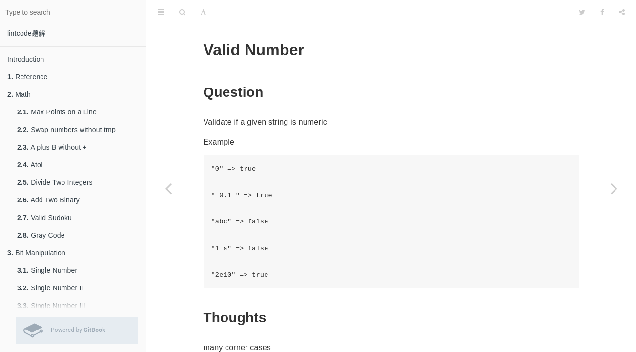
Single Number (47, 270)
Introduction (25, 59)
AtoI (30, 165)
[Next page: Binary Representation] (614, 188)
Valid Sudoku (44, 217)
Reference (27, 77)
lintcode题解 (26, 33)
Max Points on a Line (57, 112)
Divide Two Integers (55, 182)
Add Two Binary (48, 200)
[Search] (182, 12)
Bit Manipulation (36, 253)
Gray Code (41, 235)
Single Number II (50, 288)
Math (19, 94)
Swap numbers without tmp (66, 129)
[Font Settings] (203, 12)
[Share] (622, 12)
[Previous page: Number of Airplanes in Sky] (168, 188)
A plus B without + (52, 147)
